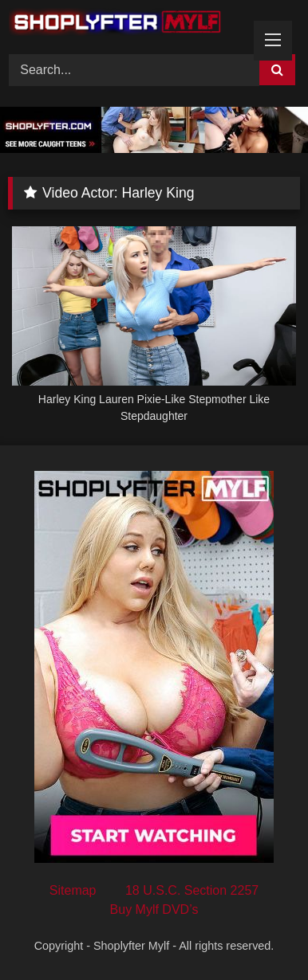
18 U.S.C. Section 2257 (192, 890)
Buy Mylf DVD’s (154, 909)
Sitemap (73, 890)
